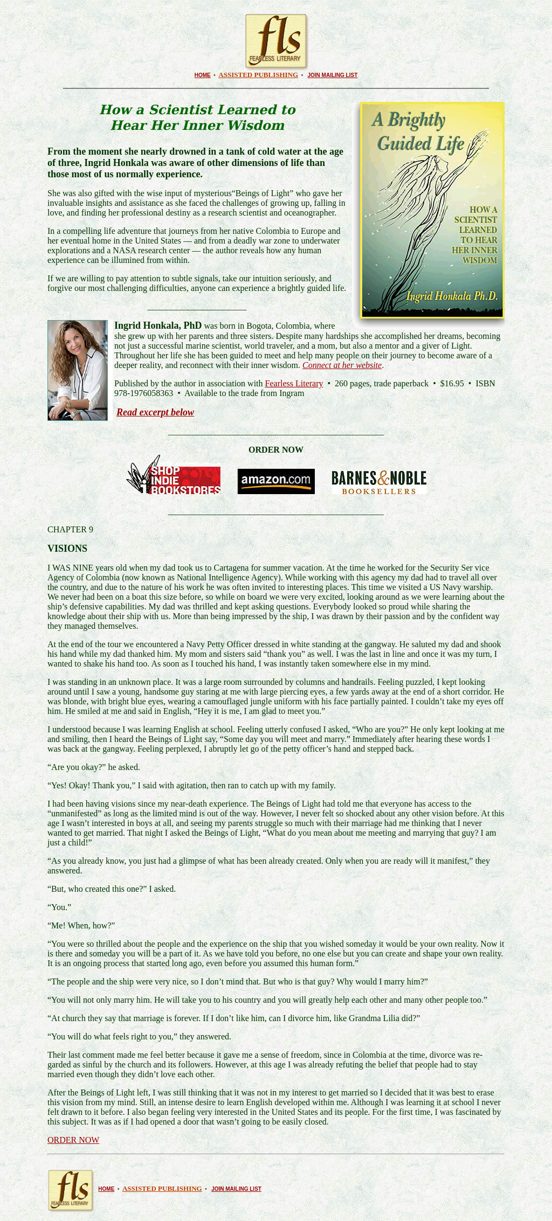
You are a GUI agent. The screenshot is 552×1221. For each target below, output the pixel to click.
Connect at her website (342, 365)
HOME (203, 75)
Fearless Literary (294, 383)
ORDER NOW (73, 1139)
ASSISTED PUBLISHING (258, 75)
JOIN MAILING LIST (333, 75)
